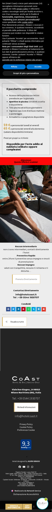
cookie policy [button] (27, 22)
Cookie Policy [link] (26, 427)
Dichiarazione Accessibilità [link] (26, 494)
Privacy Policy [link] (26, 424)
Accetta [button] (37, 67)
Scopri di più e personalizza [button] (26, 73)
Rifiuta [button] (14, 67)
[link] (14, 506)
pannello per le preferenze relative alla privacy (22, 60)
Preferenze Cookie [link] (26, 430)
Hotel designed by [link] (26, 461)
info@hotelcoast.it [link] (26, 294)
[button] (26, 279)
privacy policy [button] (22, 9)
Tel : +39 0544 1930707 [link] (26, 297)
